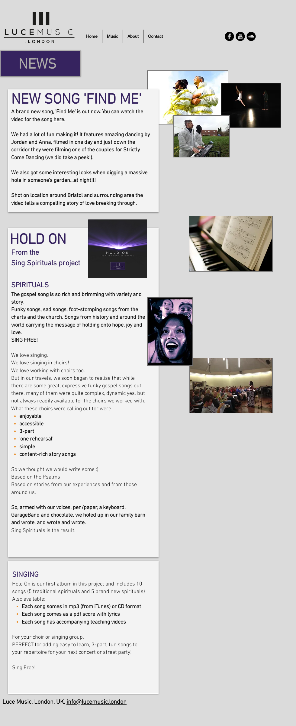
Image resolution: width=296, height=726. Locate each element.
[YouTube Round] (240, 36)
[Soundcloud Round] (251, 36)
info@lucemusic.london (96, 702)
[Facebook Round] (229, 36)
